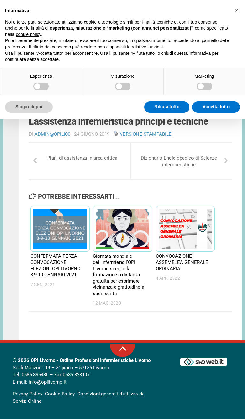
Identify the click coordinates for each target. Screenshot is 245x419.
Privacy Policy (27, 394)
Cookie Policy (60, 394)
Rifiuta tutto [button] (167, 106)
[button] (237, 10)
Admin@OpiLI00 (52, 134)
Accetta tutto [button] (216, 106)
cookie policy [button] (28, 34)
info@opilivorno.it (48, 382)
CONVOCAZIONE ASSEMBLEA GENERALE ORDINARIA (182, 262)
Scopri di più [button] (28, 106)
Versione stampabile (146, 134)
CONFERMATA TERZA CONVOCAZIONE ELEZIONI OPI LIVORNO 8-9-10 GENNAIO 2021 (55, 265)
